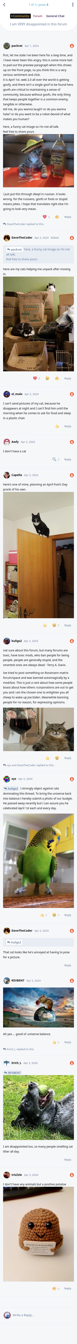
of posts (38, 5)
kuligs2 (13, 788)
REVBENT (14, 1073)
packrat (16, 249)
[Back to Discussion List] (4, 4)
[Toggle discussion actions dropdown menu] (73, 4)
